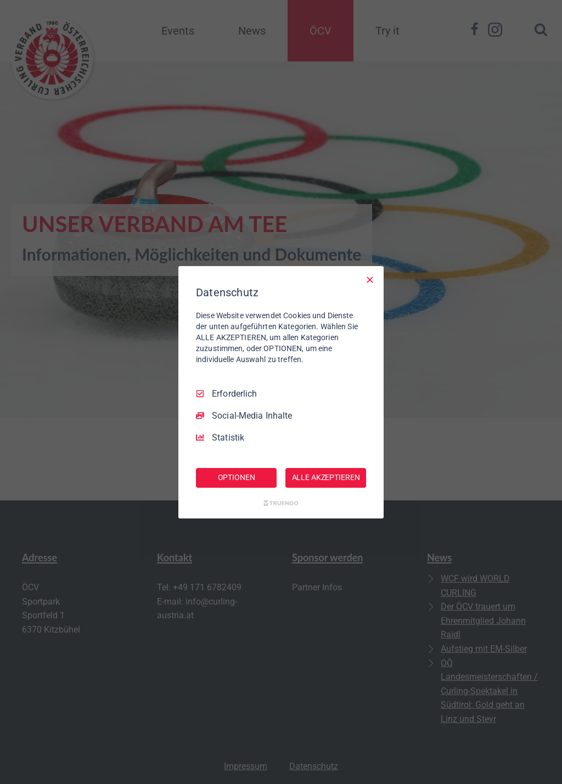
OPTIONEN (236, 477)
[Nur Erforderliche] (370, 279)
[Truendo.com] (281, 503)
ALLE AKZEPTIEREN (326, 477)
